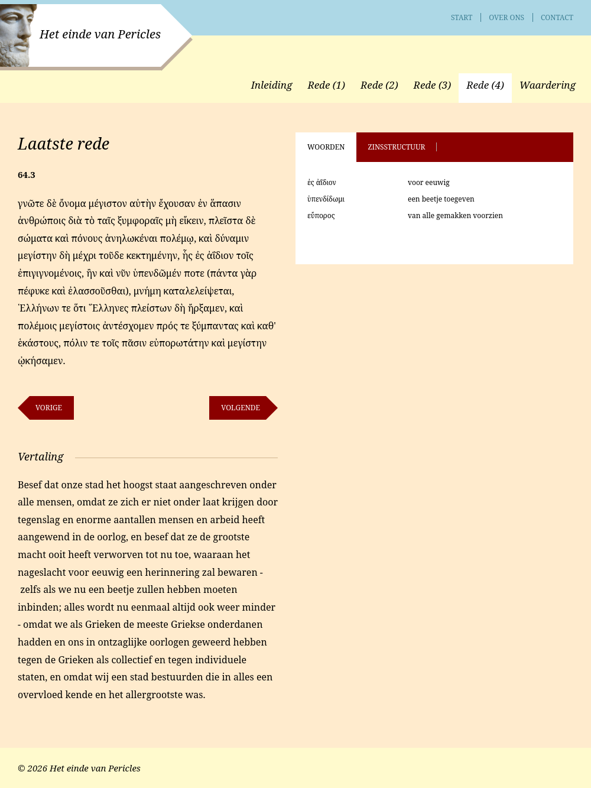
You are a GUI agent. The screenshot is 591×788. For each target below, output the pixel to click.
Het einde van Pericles (100, 34)
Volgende (240, 408)
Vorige (48, 408)
